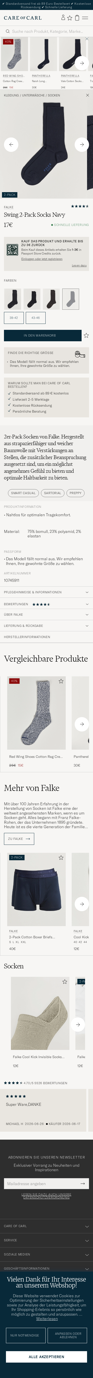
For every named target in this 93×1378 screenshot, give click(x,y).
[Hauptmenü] (85, 18)
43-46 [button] (35, 318)
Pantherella (41, 76)
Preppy (75, 493)
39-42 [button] (14, 318)
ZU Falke (19, 839)
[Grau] (12, 299)
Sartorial (52, 493)
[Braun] (51, 299)
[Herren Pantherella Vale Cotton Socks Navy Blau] (72, 54)
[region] (46, 1110)
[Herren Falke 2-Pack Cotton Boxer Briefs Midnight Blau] (36, 889)
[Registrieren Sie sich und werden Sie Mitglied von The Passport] (46, 249)
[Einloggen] (63, 18)
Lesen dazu (79, 265)
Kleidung (11, 95)
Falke (9, 207)
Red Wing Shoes (14, 76)
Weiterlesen (47, 1318)
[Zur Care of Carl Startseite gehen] (23, 18)
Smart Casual (23, 493)
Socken (54, 95)
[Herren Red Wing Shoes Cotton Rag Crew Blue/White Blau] (14, 54)
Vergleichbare (46, 658)
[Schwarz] (32, 299)
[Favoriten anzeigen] (69, 17)
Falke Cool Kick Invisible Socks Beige (37, 1057)
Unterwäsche (33, 95)
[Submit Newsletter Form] (83, 1183)
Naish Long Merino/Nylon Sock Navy (43, 81)
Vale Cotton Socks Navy (71, 81)
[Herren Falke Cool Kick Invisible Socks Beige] (40, 1013)
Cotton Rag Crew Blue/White (12, 81)
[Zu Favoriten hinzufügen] (60, 682)
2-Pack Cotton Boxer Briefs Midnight (30, 937)
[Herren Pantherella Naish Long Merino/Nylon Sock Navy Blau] (43, 54)
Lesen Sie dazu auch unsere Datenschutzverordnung (46, 1196)
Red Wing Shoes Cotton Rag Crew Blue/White (35, 756)
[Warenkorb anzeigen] (77, 18)
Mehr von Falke (32, 788)
